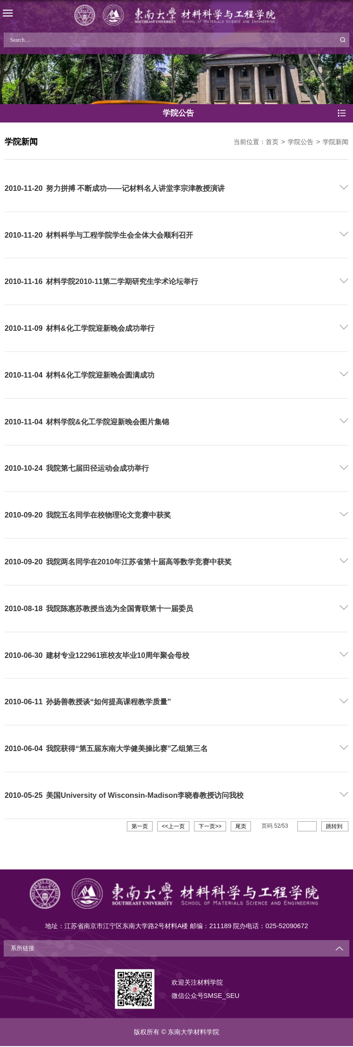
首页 (272, 141)
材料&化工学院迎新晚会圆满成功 (100, 375)
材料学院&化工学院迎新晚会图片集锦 (107, 422)
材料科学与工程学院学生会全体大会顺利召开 (119, 235)
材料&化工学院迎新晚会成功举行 (100, 328)
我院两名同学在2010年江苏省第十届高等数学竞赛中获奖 (139, 561)
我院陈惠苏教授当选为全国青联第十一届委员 (119, 608)
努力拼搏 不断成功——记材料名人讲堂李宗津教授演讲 (135, 188)
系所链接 (22, 948)
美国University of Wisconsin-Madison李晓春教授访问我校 (145, 795)
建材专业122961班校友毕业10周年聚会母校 (117, 655)
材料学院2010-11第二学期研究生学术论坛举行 (122, 281)
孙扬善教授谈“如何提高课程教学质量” (108, 701)
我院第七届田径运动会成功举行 (97, 468)
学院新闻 (335, 141)
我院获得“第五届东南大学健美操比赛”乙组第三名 (127, 748)
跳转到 (335, 826)
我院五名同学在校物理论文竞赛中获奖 (108, 515)
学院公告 (300, 141)
